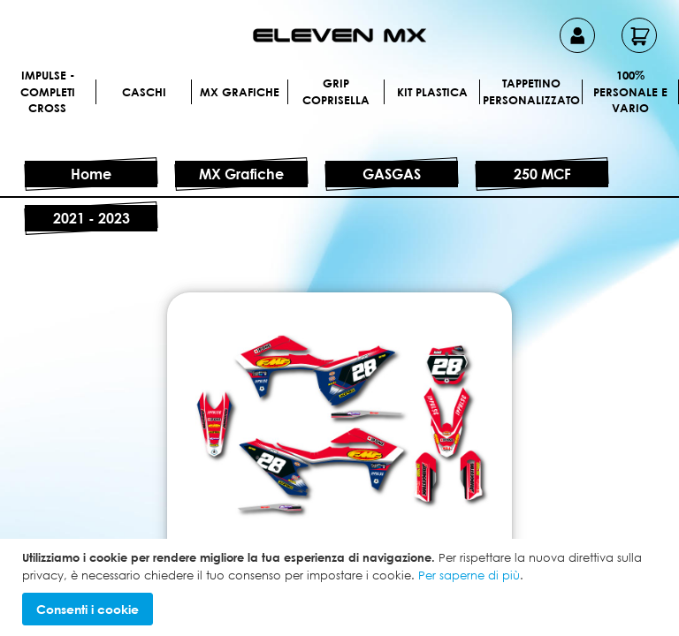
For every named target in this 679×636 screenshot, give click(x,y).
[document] (341, 587)
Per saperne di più (469, 575)
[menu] (339, 113)
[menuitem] (95, 91)
